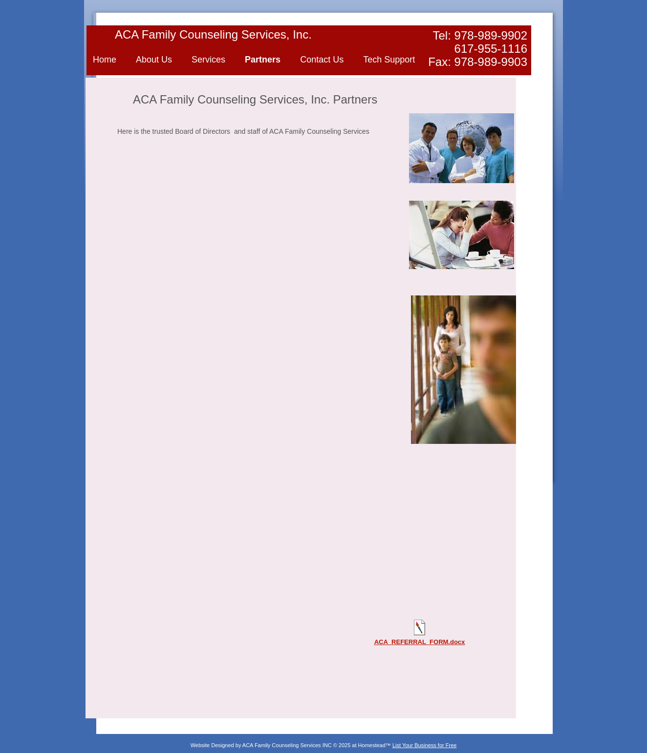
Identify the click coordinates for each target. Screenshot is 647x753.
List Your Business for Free (424, 745)
